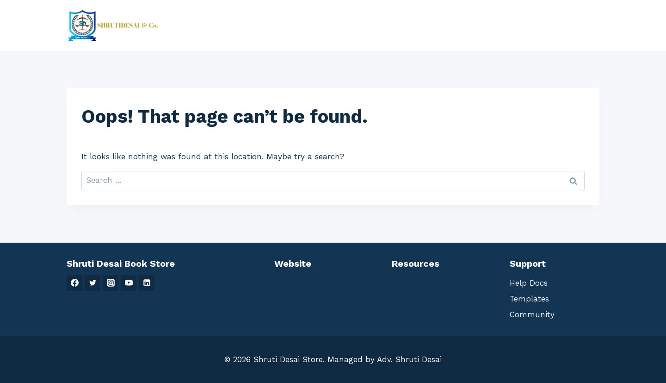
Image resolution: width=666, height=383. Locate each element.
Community (532, 314)
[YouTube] (128, 283)
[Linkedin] (146, 283)
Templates (529, 298)
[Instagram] (110, 283)
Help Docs (529, 283)
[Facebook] (74, 283)
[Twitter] (92, 283)
